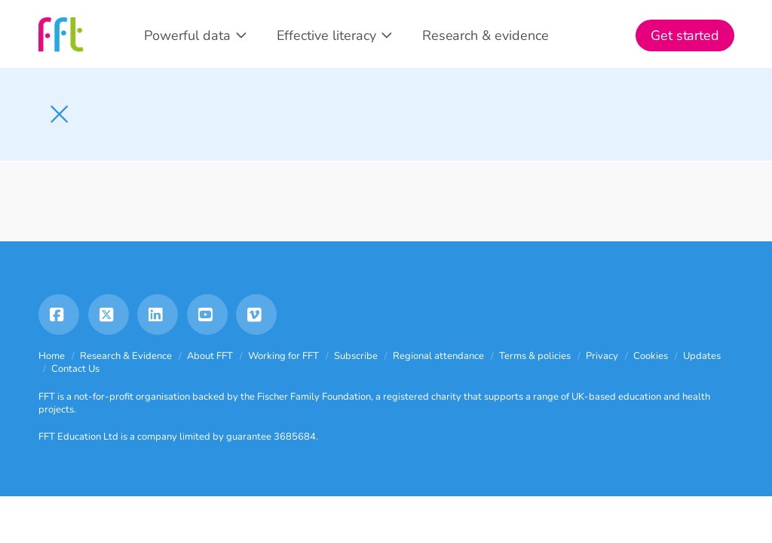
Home (51, 356)
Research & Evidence (126, 356)
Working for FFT (283, 356)
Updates (702, 356)
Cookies (650, 356)
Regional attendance (438, 356)
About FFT (210, 356)
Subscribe (356, 356)
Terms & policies (535, 356)
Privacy (602, 356)
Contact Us (75, 369)
